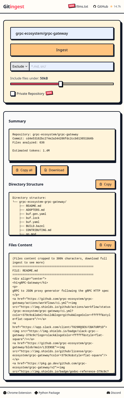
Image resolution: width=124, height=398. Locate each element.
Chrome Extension (17, 393)
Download (54, 170)
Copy (105, 184)
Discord (114, 393)
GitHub (100, 6)
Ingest (62, 49)
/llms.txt (78, 6)
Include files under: (29, 78)
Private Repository (27, 93)
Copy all (24, 170)
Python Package (47, 393)
